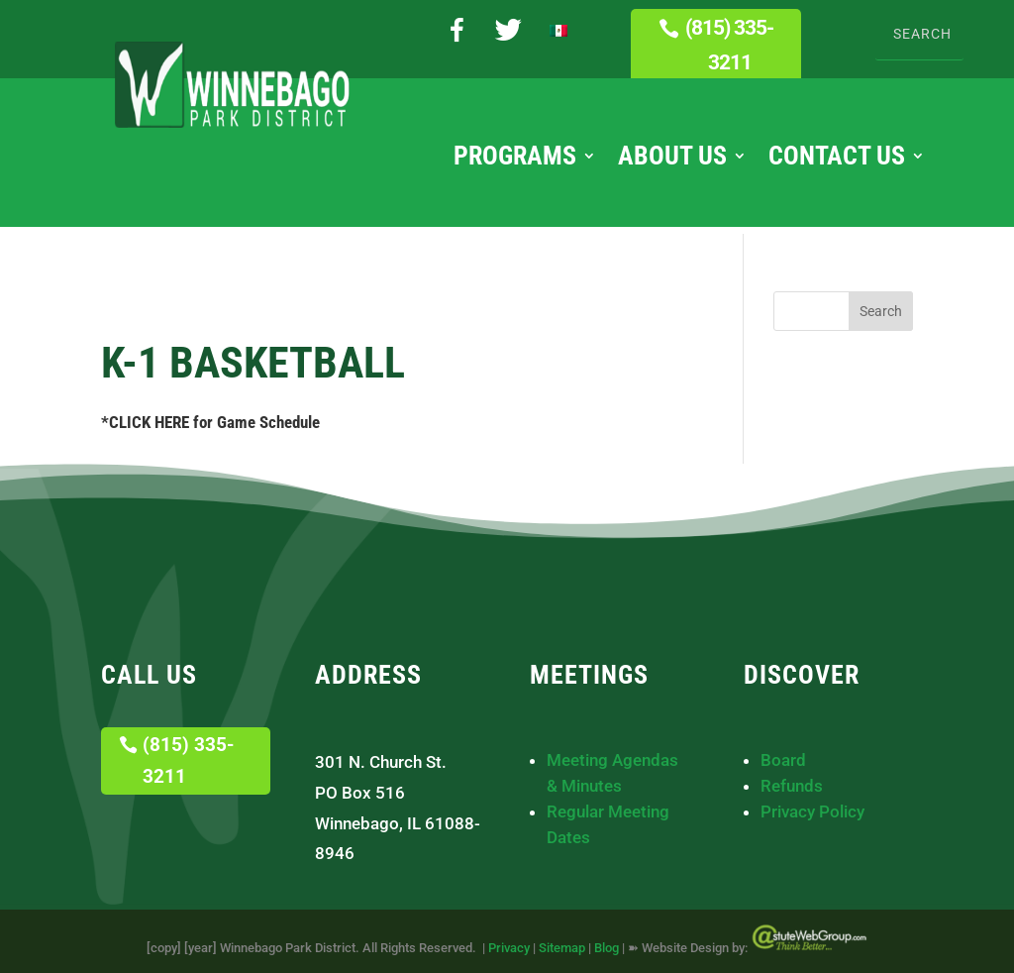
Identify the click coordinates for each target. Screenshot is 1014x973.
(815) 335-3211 (729, 45)
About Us (672, 159)
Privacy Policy (812, 811)
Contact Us (836, 159)
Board (783, 760)
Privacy (509, 947)
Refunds (791, 786)
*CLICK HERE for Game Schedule (210, 422)
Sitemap (562, 947)
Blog (606, 947)
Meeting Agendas (612, 760)
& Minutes (584, 786)
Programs (515, 159)
